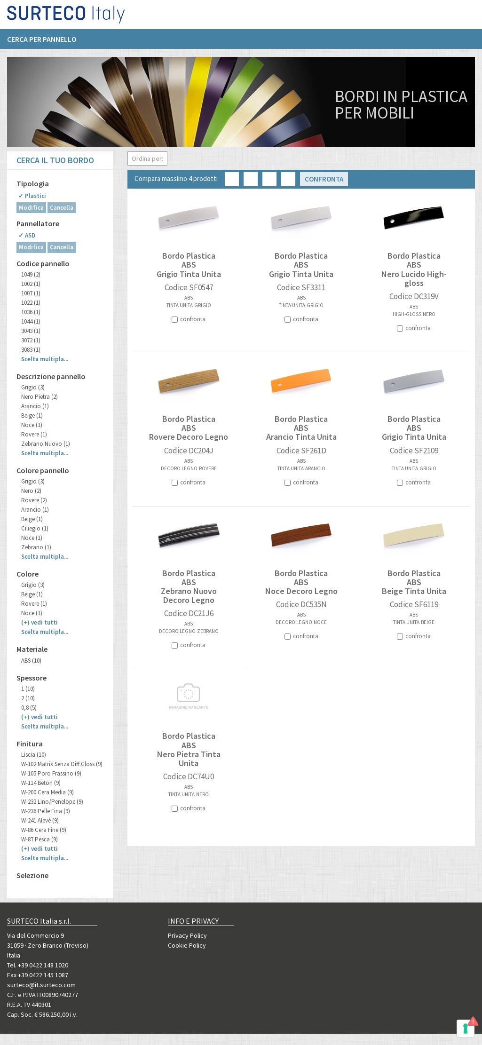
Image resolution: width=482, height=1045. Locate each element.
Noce (31, 425)
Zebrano (36, 547)
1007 (30, 293)
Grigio (33, 387)
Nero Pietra (39, 397)
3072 (30, 340)
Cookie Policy (187, 945)
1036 (30, 312)
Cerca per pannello (42, 43)
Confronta (324, 178)
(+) (39, 622)
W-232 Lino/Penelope (52, 802)
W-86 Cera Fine (43, 830)
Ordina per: (147, 158)
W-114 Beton (41, 783)
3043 (30, 331)
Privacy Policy (187, 935)
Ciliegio (34, 528)
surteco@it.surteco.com (41, 985)
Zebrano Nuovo (45, 444)
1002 (30, 284)
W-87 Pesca (39, 839)
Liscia (33, 755)
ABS (31, 661)
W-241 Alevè (40, 820)
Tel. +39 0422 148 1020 (37, 965)
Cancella (61, 208)
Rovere (34, 434)
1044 (30, 321)
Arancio (35, 406)
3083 (30, 350)
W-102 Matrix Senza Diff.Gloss (62, 764)
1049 (30, 274)
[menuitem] (46, 43)
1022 (30, 303)
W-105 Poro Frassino (51, 773)
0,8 (29, 708)
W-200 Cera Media (47, 792)
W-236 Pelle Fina (45, 811)
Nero (31, 491)
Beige (32, 416)
